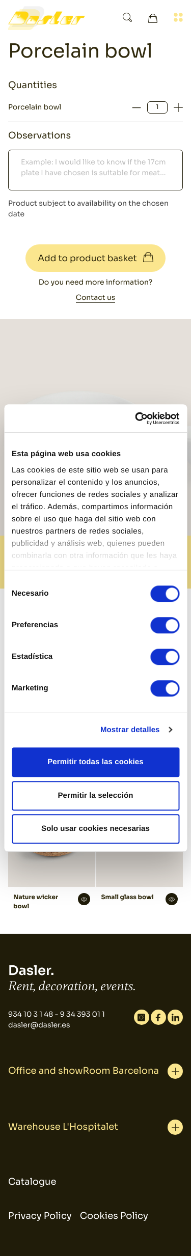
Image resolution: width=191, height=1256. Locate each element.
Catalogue (32, 1182)
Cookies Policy (114, 1216)
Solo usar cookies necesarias (95, 828)
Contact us (95, 297)
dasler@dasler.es (39, 1025)
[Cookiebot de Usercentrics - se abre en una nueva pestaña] (136, 418)
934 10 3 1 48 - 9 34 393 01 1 (56, 1014)
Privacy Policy (40, 1216)
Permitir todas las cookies (95, 762)
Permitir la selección (95, 795)
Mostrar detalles (130, 729)
